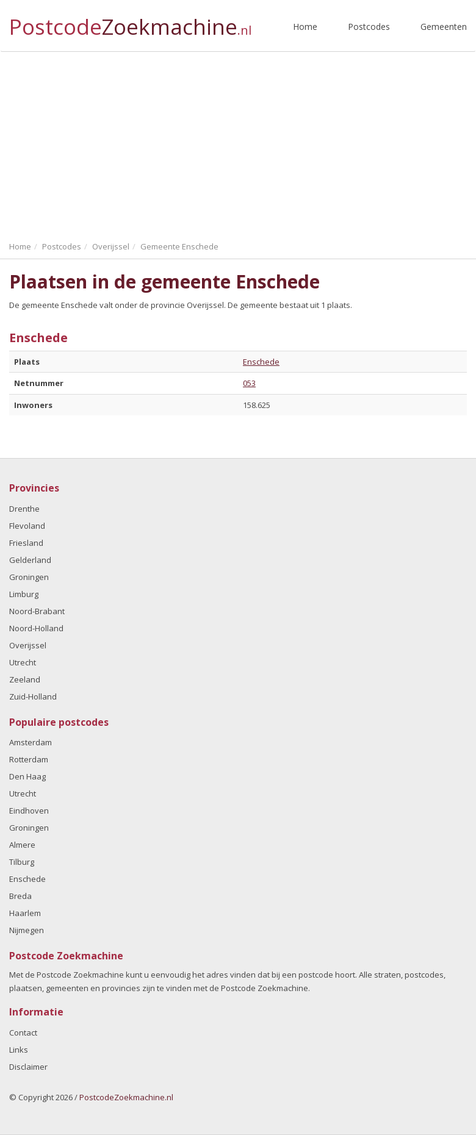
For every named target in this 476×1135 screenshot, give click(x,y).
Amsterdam (30, 742)
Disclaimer (28, 1066)
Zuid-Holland (33, 696)
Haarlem (25, 913)
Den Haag (27, 776)
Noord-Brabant (37, 611)
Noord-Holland (36, 628)
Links (18, 1049)
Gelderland (30, 559)
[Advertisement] (238, 143)
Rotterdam (28, 759)
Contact (23, 1032)
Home (305, 26)
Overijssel (27, 645)
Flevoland (27, 525)
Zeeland (24, 679)
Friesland (26, 542)
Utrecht (22, 662)
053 (249, 383)
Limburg (23, 594)
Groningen (29, 576)
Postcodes (369, 26)
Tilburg (21, 861)
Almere (22, 844)
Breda (20, 895)
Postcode (130, 21)
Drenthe (24, 508)
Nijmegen (26, 930)
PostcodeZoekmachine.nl (126, 1097)
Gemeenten (443, 26)
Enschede (261, 361)
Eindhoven (29, 810)
